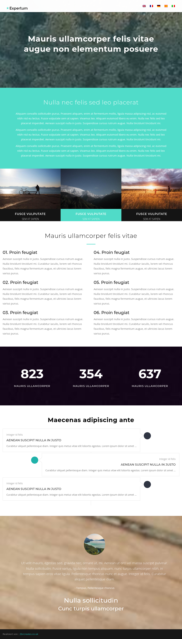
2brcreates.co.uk (29, 634)
